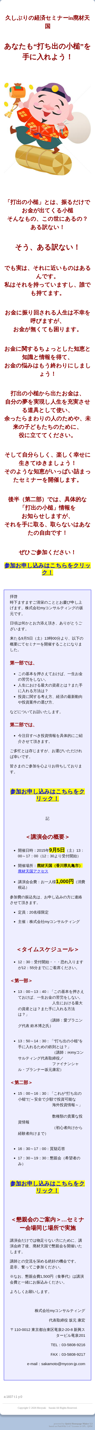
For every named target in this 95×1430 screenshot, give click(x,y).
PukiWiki (62, 1426)
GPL (84, 1426)
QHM (89, 1426)
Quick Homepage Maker (77, 1423)
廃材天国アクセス (33, 871)
